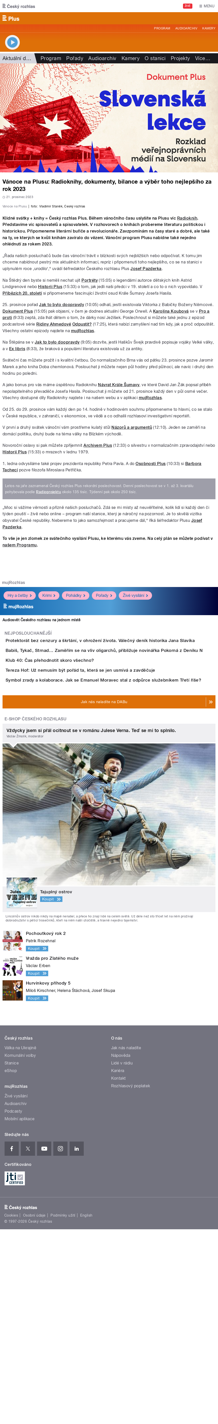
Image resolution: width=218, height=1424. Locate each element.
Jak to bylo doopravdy (61, 427)
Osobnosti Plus (151, 586)
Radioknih (187, 340)
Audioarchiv (186, 28)
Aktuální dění (18, 58)
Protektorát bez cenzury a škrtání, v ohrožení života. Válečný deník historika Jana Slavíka (120, 763)
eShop (11, 1265)
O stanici (155, 58)
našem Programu (20, 667)
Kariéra (117, 1265)
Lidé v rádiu (122, 1257)
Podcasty (13, 1306)
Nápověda (120, 1250)
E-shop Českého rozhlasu (35, 914)
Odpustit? (82, 446)
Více (202, 58)
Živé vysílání (135, 718)
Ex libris (17, 471)
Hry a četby (20, 718)
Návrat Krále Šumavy (118, 507)
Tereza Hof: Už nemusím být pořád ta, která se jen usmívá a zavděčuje (101, 836)
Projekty (180, 58)
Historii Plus (50, 409)
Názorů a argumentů (131, 549)
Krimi (48, 718)
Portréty (89, 402)
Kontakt (118, 1273)
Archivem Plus (97, 568)
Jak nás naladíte (126, 1242)
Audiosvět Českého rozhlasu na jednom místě (41, 742)
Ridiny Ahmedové (53, 446)
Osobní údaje (34, 1410)
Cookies (11, 1410)
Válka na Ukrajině (20, 1242)
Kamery (208, 28)
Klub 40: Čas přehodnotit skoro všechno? (70, 811)
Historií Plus (15, 574)
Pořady (74, 58)
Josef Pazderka (146, 391)
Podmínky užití (63, 1410)
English (86, 1410)
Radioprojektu (48, 614)
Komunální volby (20, 1250)
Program (162, 28)
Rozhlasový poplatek (130, 1280)
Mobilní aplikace (20, 1313)
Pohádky (75, 718)
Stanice (12, 1257)
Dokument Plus (18, 433)
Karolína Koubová (171, 433)
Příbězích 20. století (22, 415)
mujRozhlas (82, 453)
